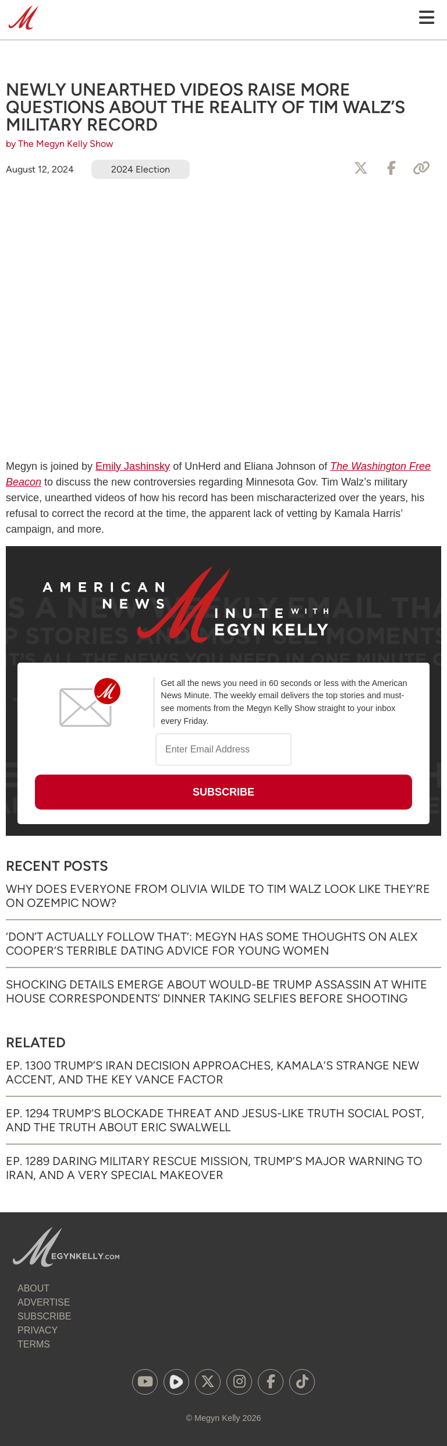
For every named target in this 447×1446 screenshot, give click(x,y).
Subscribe (44, 1316)
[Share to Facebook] (391, 168)
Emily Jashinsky (132, 466)
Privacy (37, 1330)
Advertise (43, 1302)
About (33, 1288)
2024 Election (140, 169)
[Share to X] (361, 168)
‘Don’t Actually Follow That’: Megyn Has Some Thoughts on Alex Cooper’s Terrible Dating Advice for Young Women (211, 944)
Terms (33, 1344)
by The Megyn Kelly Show (59, 143)
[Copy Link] (421, 168)
